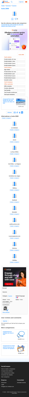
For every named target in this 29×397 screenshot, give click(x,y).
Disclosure (3, 382)
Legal (2, 384)
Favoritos (12, 19)
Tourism (14, 5)
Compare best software (7, 371)
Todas (3, 5)
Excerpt (5, 288)
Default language (20, 296)
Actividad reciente (21, 382)
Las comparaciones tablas (7, 373)
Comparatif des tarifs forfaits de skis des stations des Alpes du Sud (8, 101)
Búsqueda (11, 2)
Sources (5, 292)
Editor (17, 299)
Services (8, 5)
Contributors (6, 304)
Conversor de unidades (7, 374)
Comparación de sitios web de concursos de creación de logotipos (9, 347)
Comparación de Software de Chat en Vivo (8, 333)
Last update (6, 301)
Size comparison (5, 376)
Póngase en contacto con (7, 386)
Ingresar (21, 1)
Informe (10, 112)
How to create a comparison (8, 369)
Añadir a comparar (6, 118)
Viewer (4, 299)
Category (5, 296)
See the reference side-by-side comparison (13, 23)
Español (26, 1)
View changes (6, 312)
